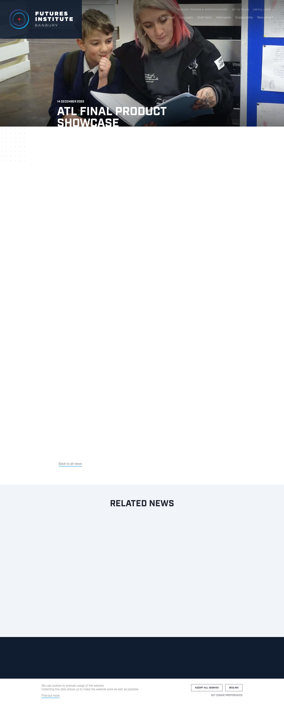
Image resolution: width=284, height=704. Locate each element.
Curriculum (186, 18)
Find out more (50, 696)
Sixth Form (204, 18)
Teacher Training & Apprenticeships (203, 9)
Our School (167, 18)
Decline (234, 687)
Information (223, 18)
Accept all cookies (207, 687)
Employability (244, 18)
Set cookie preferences (227, 695)
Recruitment (265, 18)
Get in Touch (240, 9)
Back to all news (70, 464)
